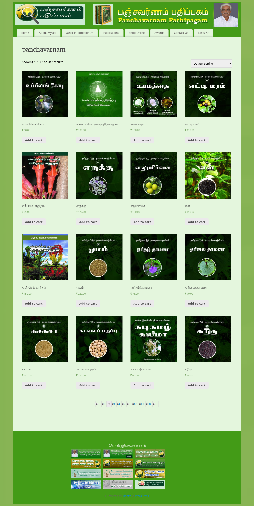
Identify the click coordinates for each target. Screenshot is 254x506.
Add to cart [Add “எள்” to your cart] (197, 222)
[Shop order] (211, 63)
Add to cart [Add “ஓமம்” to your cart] (88, 303)
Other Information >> (79, 33)
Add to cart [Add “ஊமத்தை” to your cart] (142, 140)
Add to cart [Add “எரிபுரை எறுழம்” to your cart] (34, 222)
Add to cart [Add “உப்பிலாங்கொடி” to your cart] (34, 140)
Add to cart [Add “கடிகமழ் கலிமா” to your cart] (142, 385)
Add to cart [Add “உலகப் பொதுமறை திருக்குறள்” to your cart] (88, 140)
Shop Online (137, 33)
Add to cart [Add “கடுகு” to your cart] (197, 385)
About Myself (47, 33)
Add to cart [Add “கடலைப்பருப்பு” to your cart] (88, 385)
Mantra (127, 496)
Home (25, 33)
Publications (111, 33)
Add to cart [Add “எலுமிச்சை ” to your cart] (142, 222)
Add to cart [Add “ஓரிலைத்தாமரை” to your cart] (197, 303)
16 (135, 404)
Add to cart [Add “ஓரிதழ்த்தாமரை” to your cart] (142, 303)
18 (149, 404)
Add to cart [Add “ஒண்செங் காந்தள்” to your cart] (34, 303)
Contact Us (181, 33)
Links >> (203, 33)
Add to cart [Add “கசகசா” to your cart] (34, 385)
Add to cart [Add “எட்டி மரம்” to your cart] (197, 140)
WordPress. (142, 496)
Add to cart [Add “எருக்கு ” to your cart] (88, 222)
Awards (159, 33)
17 (142, 404)
